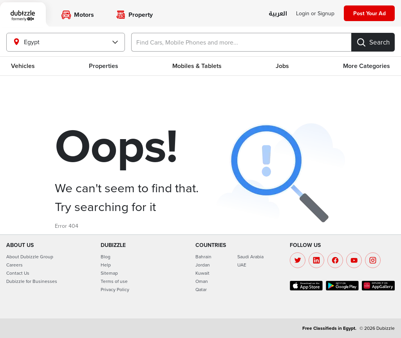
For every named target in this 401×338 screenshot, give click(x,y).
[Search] (373, 42)
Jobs (282, 65)
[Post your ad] (369, 13)
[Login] (315, 13)
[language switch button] (278, 14)
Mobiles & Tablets (197, 65)
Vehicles (23, 65)
